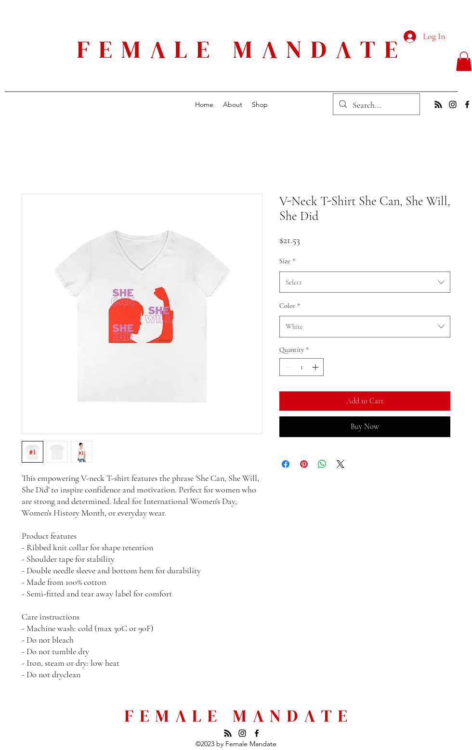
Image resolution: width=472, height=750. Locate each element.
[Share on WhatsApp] (322, 464)
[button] (464, 61)
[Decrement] (287, 367)
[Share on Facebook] (285, 464)
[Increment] (316, 367)
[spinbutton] (301, 367)
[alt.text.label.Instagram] (453, 104)
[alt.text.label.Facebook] (467, 104)
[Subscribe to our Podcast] (228, 733)
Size (287, 261)
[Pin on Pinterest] (304, 464)
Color (289, 306)
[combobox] (364, 282)
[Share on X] (340, 464)
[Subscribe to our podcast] (438, 104)
